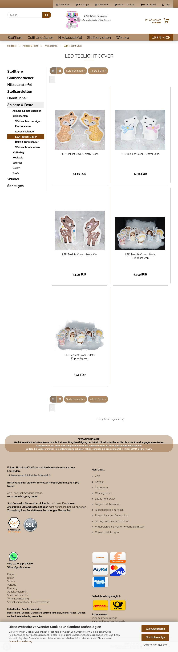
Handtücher (17, 99)
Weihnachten (20, 116)
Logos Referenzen (105, 499)
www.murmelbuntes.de (104, 618)
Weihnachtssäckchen (27, 147)
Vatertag (17, 163)
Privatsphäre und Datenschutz (112, 516)
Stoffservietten (99, 38)
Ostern (16, 168)
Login (166, 4)
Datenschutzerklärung (20, 641)
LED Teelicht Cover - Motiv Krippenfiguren (140, 257)
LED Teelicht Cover (26, 137)
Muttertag (18, 153)
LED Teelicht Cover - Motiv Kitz (79, 255)
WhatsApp (82, 4)
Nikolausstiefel (70, 38)
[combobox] (75, 71)
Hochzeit (18, 158)
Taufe (16, 173)
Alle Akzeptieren (155, 628)
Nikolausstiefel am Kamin (109, 510)
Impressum (101, 488)
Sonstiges (15, 186)
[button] (53, 71)
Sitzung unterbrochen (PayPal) (112, 521)
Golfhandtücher (40, 38)
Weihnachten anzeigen (28, 121)
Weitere (122, 38)
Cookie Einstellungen (107, 532)
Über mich (161, 38)
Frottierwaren (23, 127)
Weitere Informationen (155, 644)
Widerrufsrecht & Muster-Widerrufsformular (119, 527)
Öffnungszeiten (103, 493)
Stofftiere (15, 38)
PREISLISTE (101, 4)
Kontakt (99, 482)
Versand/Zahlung (124, 4)
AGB (97, 477)
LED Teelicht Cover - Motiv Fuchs (79, 154)
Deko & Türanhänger (26, 142)
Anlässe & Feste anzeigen (27, 111)
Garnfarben (63, 4)
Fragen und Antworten (107, 504)
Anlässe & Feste (20, 105)
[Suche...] (46, 15)
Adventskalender (25, 132)
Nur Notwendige (155, 637)
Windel (13, 180)
